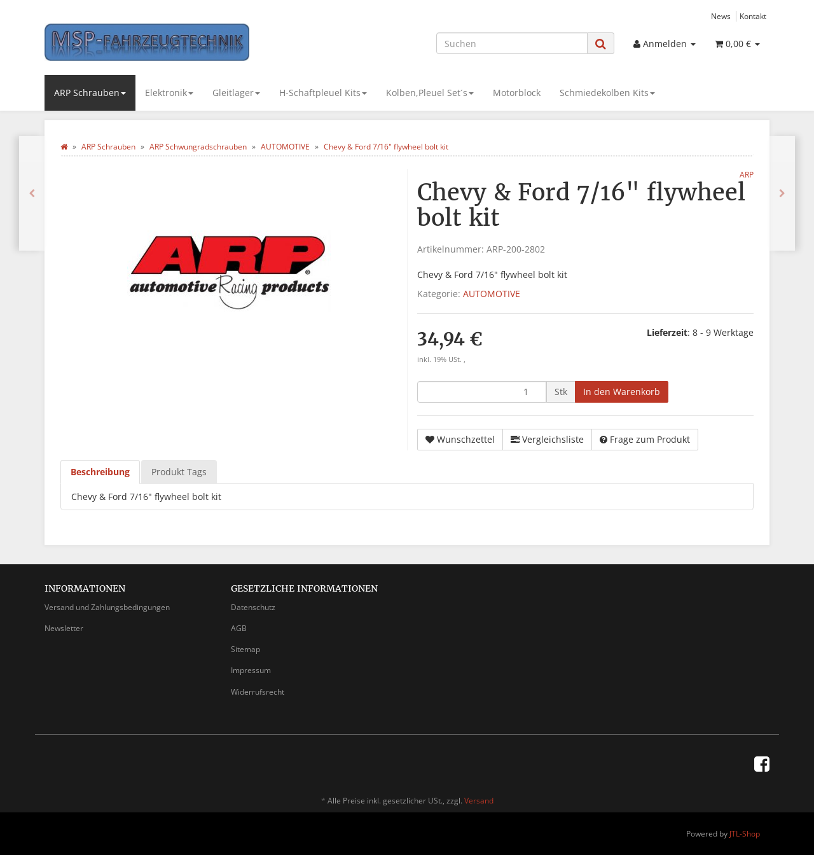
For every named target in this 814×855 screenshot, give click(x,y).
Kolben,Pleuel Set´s (430, 93)
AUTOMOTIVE (491, 294)
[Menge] (481, 392)
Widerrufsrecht (257, 691)
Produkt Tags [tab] (179, 472)
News (721, 16)
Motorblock (517, 93)
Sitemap (245, 649)
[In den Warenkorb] (621, 392)
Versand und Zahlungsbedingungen (107, 607)
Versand (478, 800)
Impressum (251, 670)
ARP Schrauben (90, 93)
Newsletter (64, 628)
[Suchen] (512, 43)
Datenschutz (253, 607)
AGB (239, 628)
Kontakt (753, 16)
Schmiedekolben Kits (607, 93)
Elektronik (169, 93)
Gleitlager (236, 93)
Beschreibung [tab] (100, 472)
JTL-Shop (744, 833)
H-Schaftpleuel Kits (323, 93)
